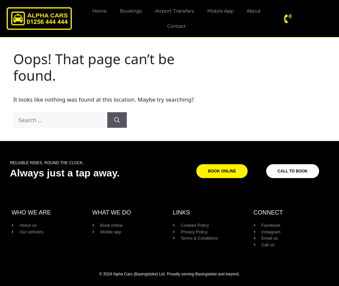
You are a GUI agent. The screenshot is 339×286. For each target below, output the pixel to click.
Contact (176, 26)
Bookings (131, 11)
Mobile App (220, 11)
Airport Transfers (174, 11)
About (254, 11)
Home (99, 11)
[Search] (117, 120)
